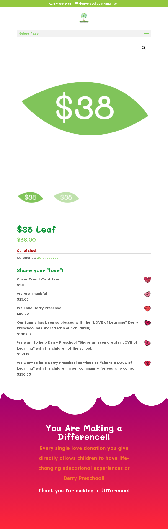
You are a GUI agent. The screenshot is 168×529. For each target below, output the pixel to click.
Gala (41, 258)
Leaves (52, 258)
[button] (144, 48)
